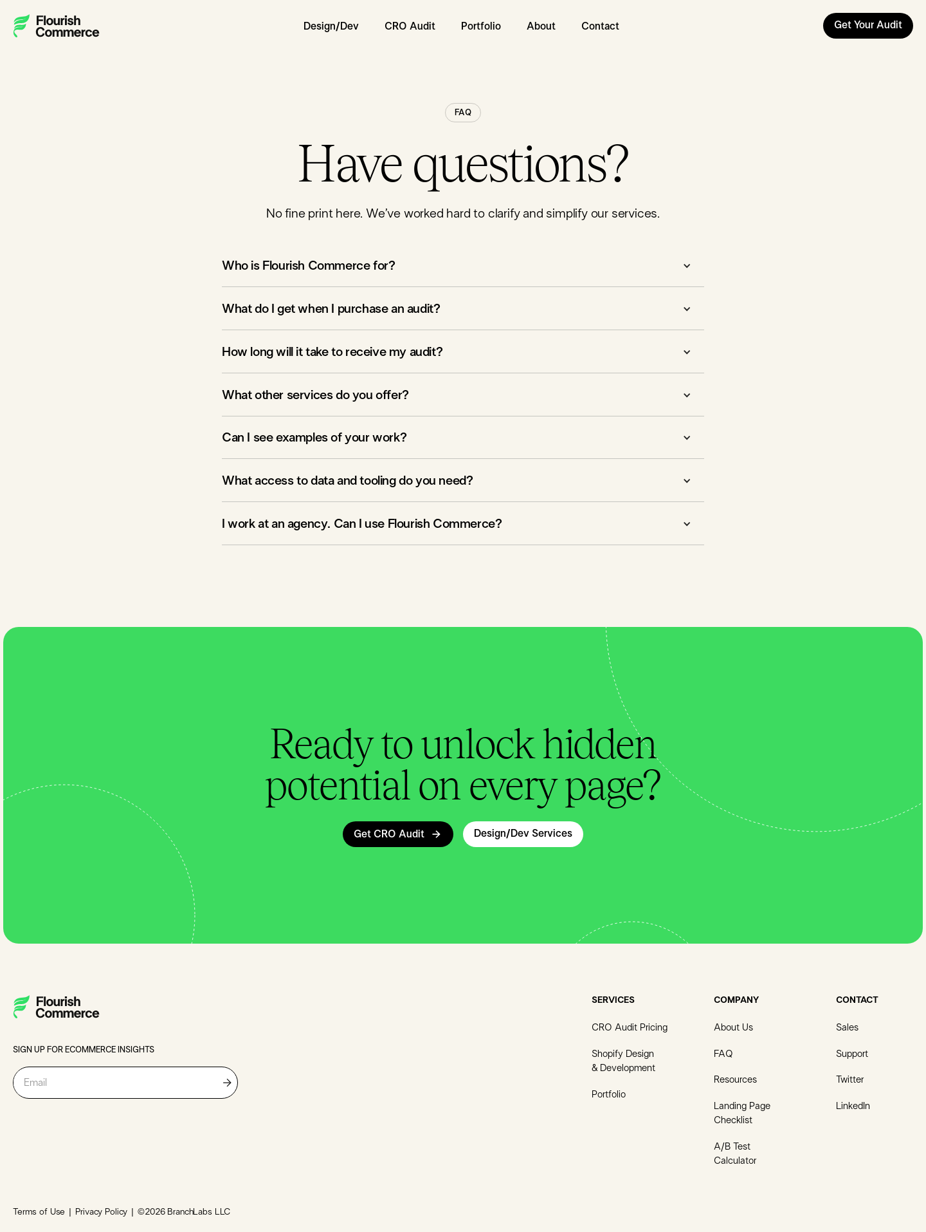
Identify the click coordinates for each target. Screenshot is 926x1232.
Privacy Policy (101, 1212)
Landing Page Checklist (742, 1113)
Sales (847, 1027)
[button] (463, 267)
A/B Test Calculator (735, 1154)
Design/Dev (331, 26)
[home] (56, 25)
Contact (600, 26)
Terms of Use (39, 1212)
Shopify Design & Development (623, 1061)
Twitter (850, 1080)
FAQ (723, 1054)
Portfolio (481, 26)
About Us (733, 1027)
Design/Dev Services (523, 833)
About (541, 26)
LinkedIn (853, 1106)
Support (852, 1054)
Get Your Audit (868, 25)
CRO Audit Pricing (629, 1027)
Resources (735, 1080)
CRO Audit (410, 26)
